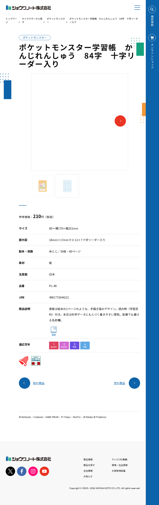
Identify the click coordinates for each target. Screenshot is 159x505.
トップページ (11, 20)
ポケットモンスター (56, 20)
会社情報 (88, 470)
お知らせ (88, 476)
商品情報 (88, 459)
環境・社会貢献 (120, 465)
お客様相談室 (118, 470)
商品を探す (89, 465)
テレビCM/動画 (119, 459)
